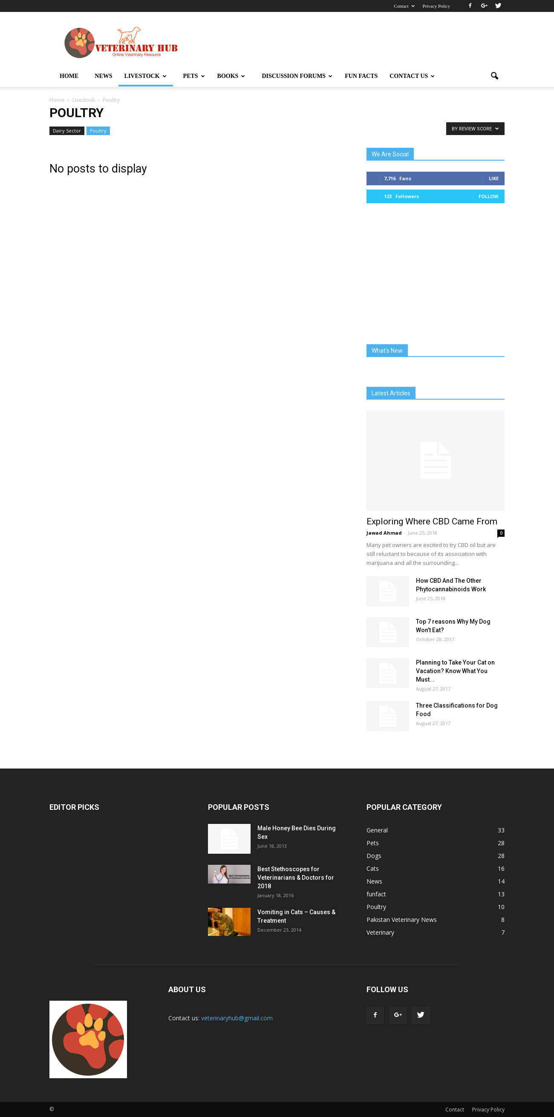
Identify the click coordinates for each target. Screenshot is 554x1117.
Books (231, 76)
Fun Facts (361, 76)
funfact (376, 894)
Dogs (373, 856)
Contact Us (412, 76)
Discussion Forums (297, 76)
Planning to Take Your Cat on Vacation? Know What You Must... (455, 671)
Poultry (98, 130)
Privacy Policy (436, 6)
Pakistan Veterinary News (401, 919)
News (103, 76)
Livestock (145, 76)
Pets (194, 76)
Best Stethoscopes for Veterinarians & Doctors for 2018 (295, 878)
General (377, 830)
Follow (489, 196)
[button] (494, 76)
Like (494, 178)
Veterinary (380, 932)
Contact (404, 6)
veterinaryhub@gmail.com (237, 1018)
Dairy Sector (67, 130)
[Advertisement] (349, 43)
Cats (372, 868)
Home (69, 76)
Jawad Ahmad (384, 533)
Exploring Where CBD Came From (431, 521)
